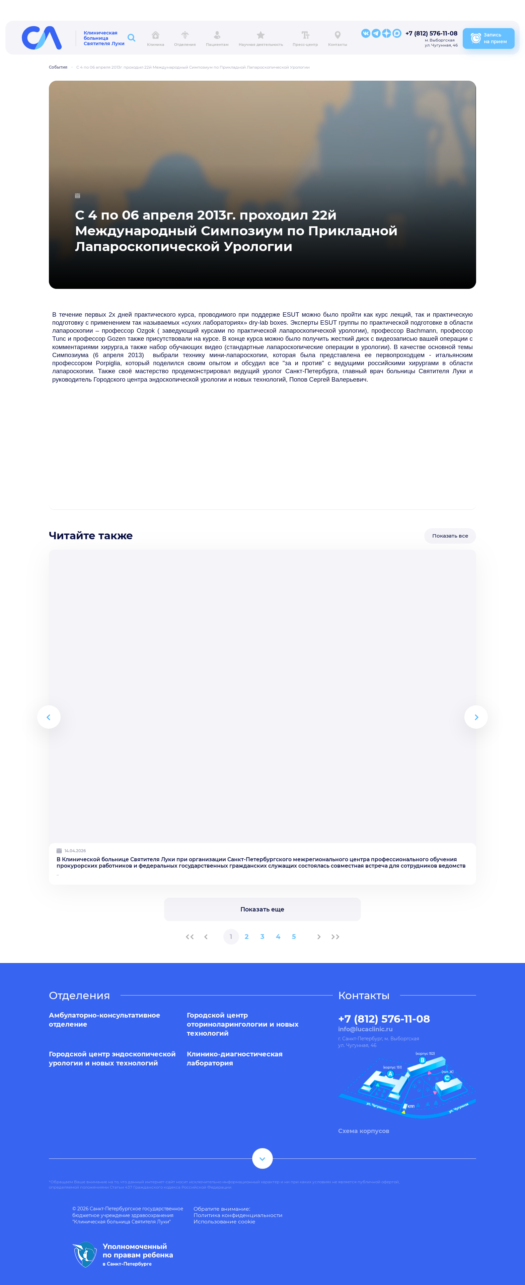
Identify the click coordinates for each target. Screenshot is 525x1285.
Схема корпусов (363, 1130)
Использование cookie (224, 1221)
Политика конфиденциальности (238, 1215)
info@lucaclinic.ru (365, 1029)
